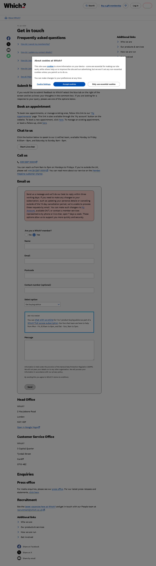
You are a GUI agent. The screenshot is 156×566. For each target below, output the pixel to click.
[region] (79, 73)
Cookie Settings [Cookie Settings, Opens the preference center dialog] (44, 84)
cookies (50, 66)
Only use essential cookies (104, 84)
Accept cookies (69, 84)
